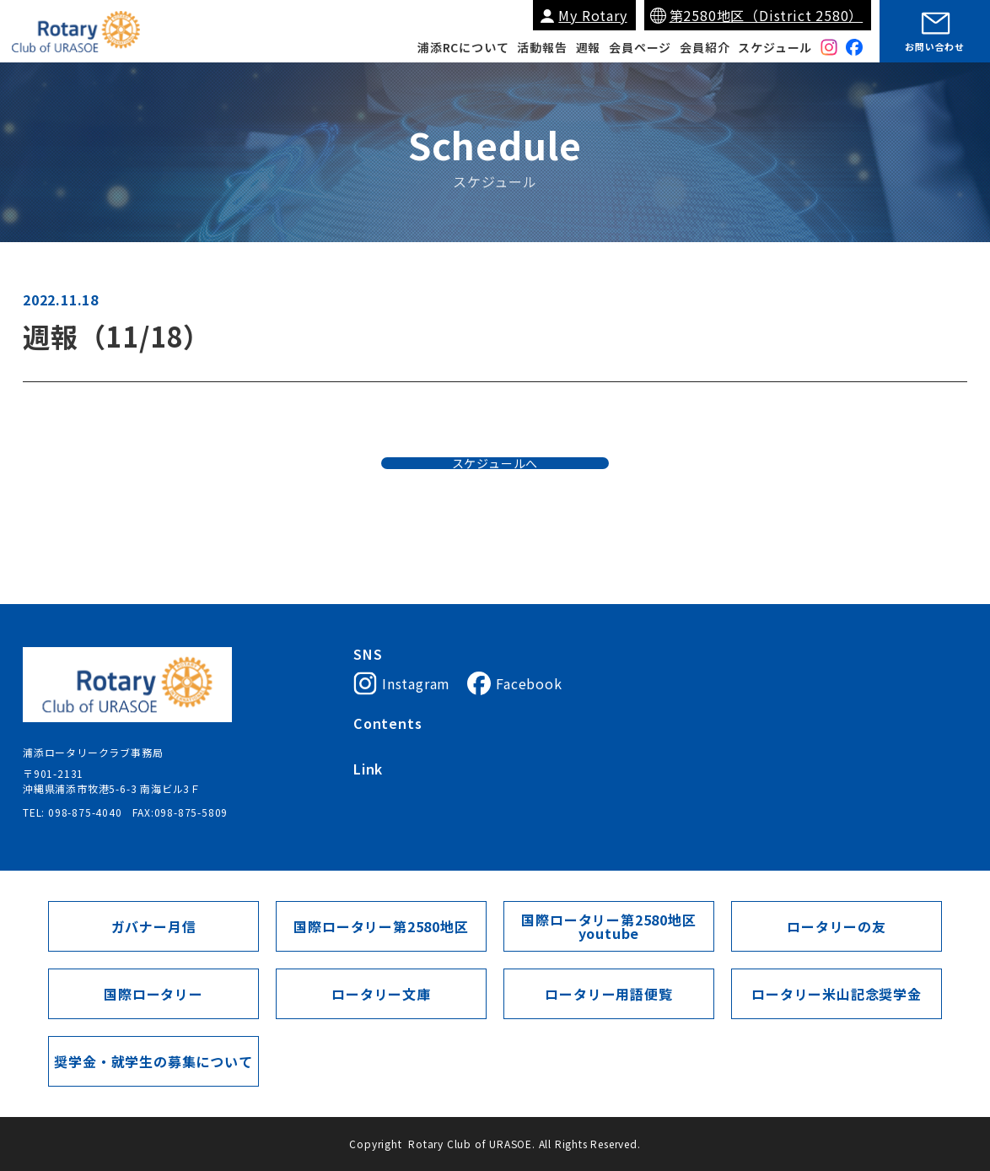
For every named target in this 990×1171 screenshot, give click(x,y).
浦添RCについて (462, 47)
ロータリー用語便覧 (608, 994)
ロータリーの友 (836, 926)
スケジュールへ (495, 492)
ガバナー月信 (153, 926)
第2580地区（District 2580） (767, 15)
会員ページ (640, 47)
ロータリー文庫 (381, 994)
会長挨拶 (542, 747)
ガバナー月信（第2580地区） (738, 806)
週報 (588, 47)
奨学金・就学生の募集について (153, 1061)
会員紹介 (704, 47)
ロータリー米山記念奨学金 (836, 994)
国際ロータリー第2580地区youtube (608, 926)
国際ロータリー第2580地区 (582, 806)
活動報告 (542, 47)
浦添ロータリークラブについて (428, 747)
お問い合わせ (935, 46)
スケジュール (775, 47)
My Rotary (592, 15)
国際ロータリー (391, 806)
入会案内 (602, 747)
